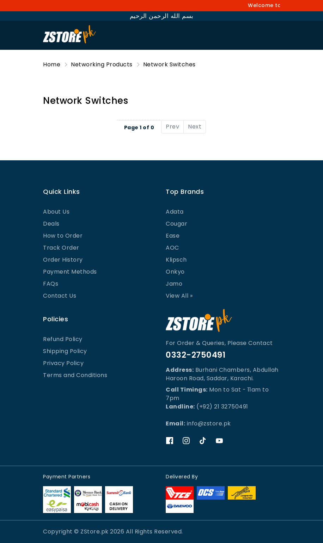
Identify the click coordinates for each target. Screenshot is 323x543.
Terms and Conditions (75, 375)
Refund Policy (63, 339)
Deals (51, 224)
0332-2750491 (195, 354)
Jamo (174, 284)
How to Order (63, 236)
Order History (63, 260)
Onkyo (175, 272)
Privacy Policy (63, 363)
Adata (175, 212)
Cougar (176, 224)
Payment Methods (70, 272)
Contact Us (59, 296)
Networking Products (102, 64)
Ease (172, 236)
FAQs (50, 284)
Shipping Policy (65, 351)
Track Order (61, 248)
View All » (179, 296)
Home (51, 64)
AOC (172, 248)
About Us (56, 212)
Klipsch (176, 260)
